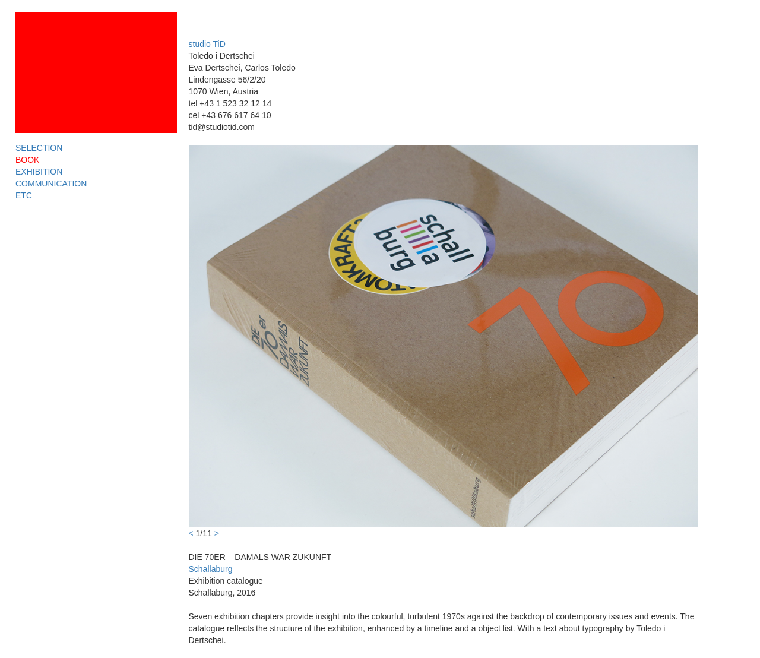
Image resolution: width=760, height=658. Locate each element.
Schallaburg (211, 569)
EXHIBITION (38, 171)
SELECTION (38, 148)
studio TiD (207, 44)
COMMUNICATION (51, 183)
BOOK (27, 159)
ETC (23, 195)
